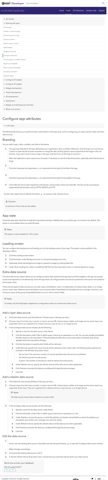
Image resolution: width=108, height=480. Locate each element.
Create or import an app (12, 31)
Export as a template (10, 64)
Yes (7, 470)
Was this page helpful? (12, 467)
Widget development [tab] (14, 88)
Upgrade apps (8, 76)
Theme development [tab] (13, 92)
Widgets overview (10, 51)
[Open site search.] (103, 3)
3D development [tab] (12, 97)
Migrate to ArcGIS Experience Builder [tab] (20, 105)
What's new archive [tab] (13, 109)
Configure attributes (10, 55)
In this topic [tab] (10, 126)
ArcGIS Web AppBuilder (12, 10)
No (13, 470)
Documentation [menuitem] (32, 3)
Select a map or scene (11, 43)
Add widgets (8, 47)
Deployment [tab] (10, 101)
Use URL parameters (10, 72)
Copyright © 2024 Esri (9, 479)
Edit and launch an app (11, 35)
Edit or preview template (12, 68)
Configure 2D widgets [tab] (14, 80)
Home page (8, 27)
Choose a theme (9, 39)
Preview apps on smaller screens (15, 59)
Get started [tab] (10, 19)
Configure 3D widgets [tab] (14, 84)
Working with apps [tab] (13, 23)
